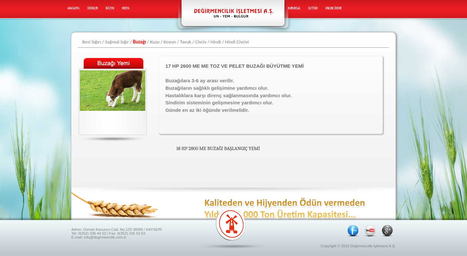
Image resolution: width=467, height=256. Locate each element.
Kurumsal (294, 8)
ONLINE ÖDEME (334, 8)
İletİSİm (312, 8)
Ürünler (92, 8)
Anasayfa (73, 8)
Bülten (110, 8)
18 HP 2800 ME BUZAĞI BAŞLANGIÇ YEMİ (218, 148)
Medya (125, 8)
